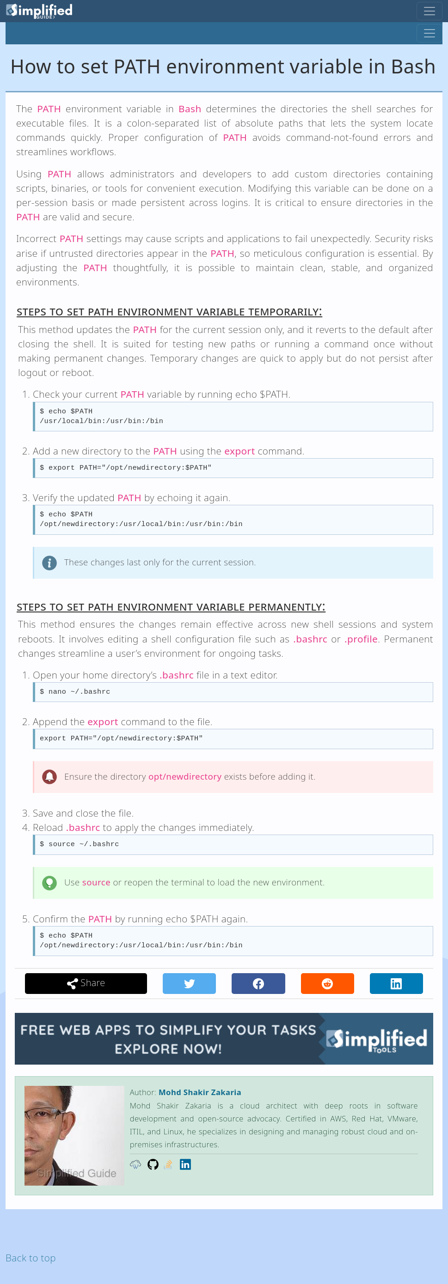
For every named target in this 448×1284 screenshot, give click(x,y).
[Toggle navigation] (429, 11)
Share (86, 982)
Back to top (31, 1257)
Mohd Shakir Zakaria (200, 1092)
